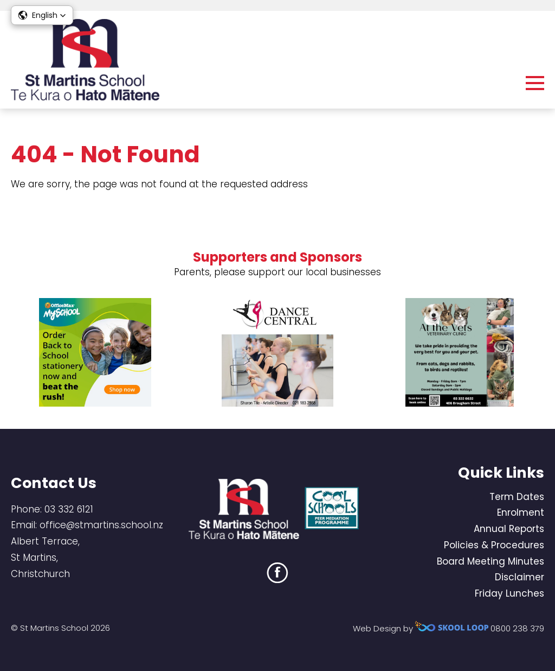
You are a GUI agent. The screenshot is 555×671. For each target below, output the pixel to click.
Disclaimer (519, 577)
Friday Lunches (509, 593)
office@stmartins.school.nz (101, 524)
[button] (42, 15)
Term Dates (516, 496)
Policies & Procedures (494, 545)
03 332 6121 (68, 509)
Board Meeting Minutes (490, 561)
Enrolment (520, 512)
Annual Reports (509, 528)
